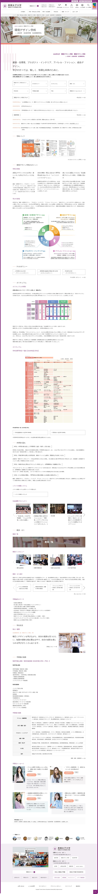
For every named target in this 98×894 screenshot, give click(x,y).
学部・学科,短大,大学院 (22, 15)
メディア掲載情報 (80, 878)
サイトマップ (68, 886)
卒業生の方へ (52, 5)
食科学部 (56, 858)
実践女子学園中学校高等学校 (85, 1)
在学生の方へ (44, 5)
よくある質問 (31, 886)
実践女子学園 (74, 1)
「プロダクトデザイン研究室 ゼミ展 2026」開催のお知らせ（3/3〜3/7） (38, 120)
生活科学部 (74, 858)
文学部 (55, 866)
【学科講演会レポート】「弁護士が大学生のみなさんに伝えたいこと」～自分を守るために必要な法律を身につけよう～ (49, 111)
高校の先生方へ (52, 6)
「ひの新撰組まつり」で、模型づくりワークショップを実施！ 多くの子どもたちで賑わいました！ (44, 102)
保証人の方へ (44, 6)
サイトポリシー (42, 886)
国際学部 (71, 866)
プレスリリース (71, 878)
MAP (63, 853)
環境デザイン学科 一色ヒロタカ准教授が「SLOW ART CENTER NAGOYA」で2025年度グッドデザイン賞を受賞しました (50, 124)
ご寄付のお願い (57, 878)
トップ (14, 15)
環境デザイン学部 (31, 15)
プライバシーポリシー (56, 886)
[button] (88, 6)
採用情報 (64, 878)
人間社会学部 (63, 866)
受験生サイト (33, 6)
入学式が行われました (26, 106)
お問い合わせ (21, 886)
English (95, 1)
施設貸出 (78, 886)
